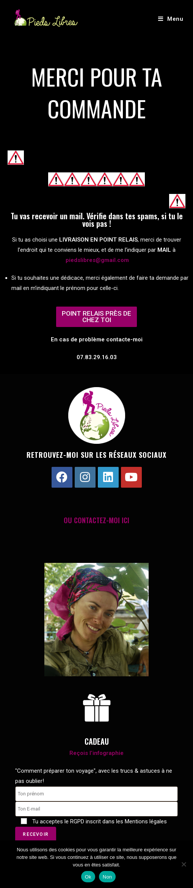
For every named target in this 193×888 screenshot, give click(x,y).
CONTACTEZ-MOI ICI (101, 520)
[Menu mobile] (171, 19)
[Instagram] (85, 477)
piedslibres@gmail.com (97, 260)
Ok (88, 877)
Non (107, 877)
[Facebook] (62, 477)
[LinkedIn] (108, 477)
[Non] (183, 864)
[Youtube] (131, 477)
